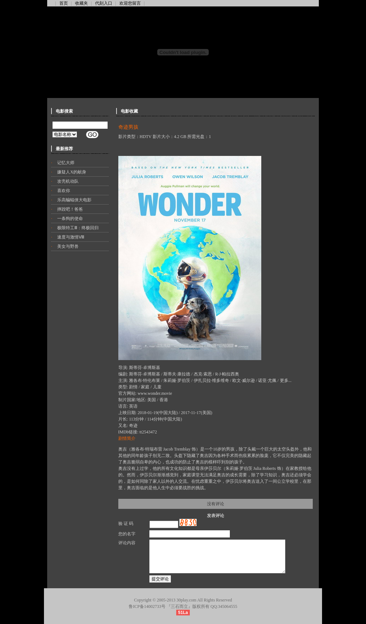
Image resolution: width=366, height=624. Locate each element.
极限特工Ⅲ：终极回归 (78, 227)
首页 (63, 3)
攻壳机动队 (68, 181)
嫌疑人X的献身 (71, 172)
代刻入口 (103, 3)
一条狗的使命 (70, 218)
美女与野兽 (68, 246)
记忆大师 (65, 162)
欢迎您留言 (130, 3)
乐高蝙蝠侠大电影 (74, 199)
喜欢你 (63, 190)
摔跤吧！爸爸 (70, 209)
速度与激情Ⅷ (70, 237)
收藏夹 (81, 3)
